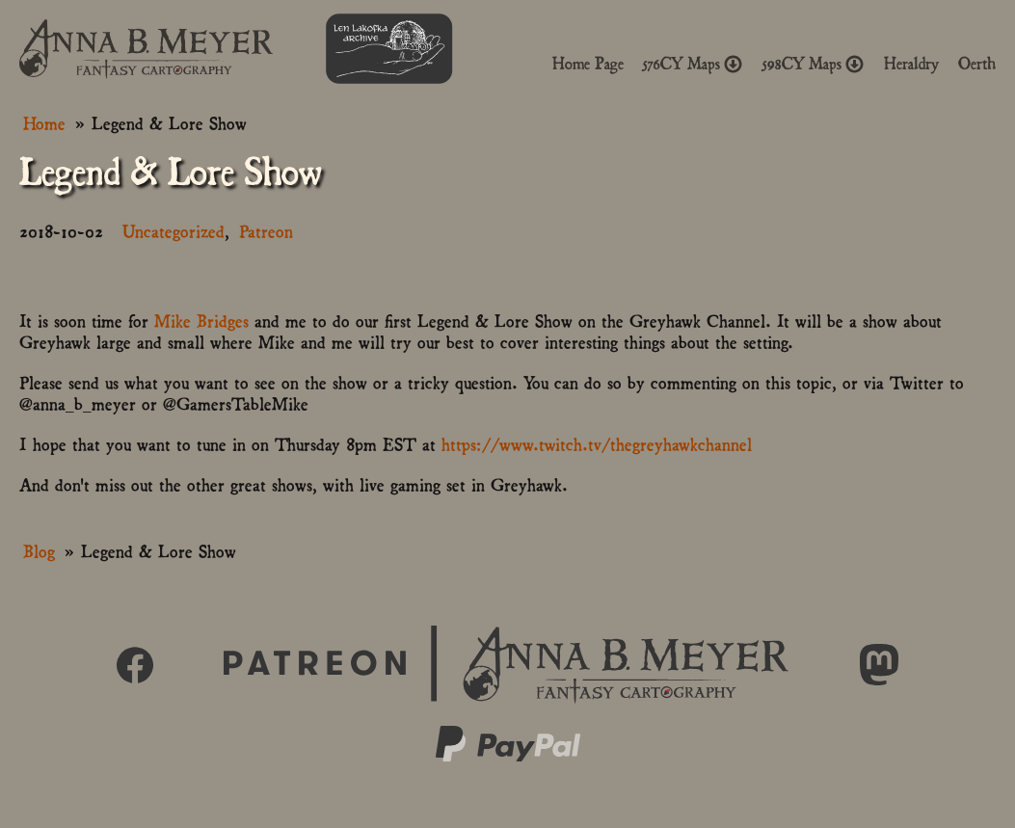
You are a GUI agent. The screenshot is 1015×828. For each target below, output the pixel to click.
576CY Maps (693, 63)
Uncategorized (173, 230)
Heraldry (911, 63)
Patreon (266, 230)
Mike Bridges (201, 320)
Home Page (588, 63)
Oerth (977, 63)
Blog (39, 550)
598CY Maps (813, 63)
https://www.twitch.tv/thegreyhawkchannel (596, 443)
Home (44, 122)
